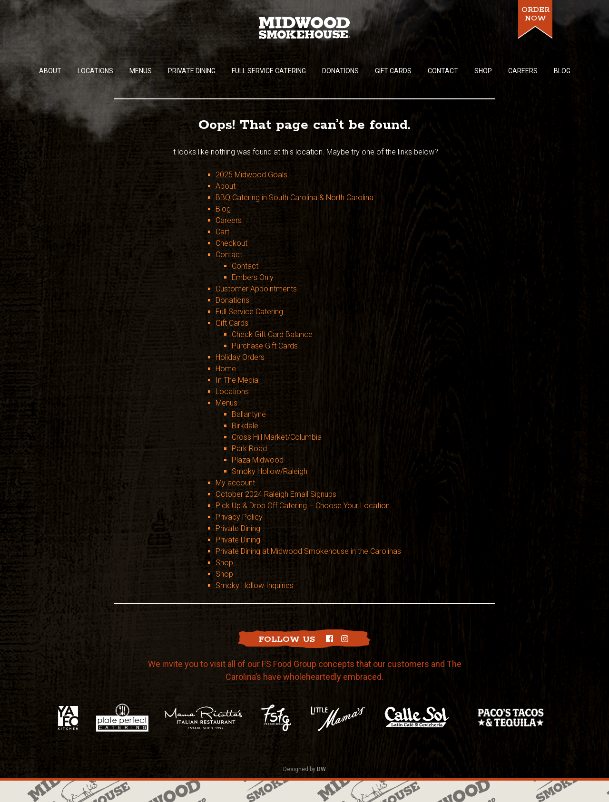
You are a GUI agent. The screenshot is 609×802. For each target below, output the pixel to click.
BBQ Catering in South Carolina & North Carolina (294, 197)
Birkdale (245, 425)
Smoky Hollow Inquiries (255, 585)
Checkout (231, 243)
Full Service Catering (249, 311)
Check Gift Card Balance (272, 334)
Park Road (249, 448)
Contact (229, 254)
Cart (222, 231)
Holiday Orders (240, 357)
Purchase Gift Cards (265, 345)
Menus (226, 402)
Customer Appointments (256, 288)
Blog (223, 208)
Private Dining (238, 528)
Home (226, 368)
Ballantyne (249, 414)
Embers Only (253, 277)
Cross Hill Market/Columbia (277, 437)
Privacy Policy (239, 517)
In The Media (237, 380)
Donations (232, 300)
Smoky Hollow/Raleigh (269, 471)
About (226, 186)
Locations (232, 391)
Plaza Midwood (258, 459)
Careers (229, 220)
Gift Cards (232, 323)
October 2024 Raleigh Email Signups (276, 494)
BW (321, 769)
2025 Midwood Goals (251, 174)
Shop (224, 562)
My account (235, 482)
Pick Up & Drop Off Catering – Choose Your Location (303, 505)
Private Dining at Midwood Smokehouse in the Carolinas (308, 551)
